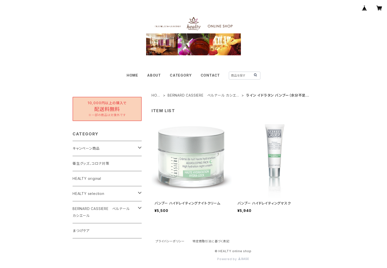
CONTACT (210, 75)
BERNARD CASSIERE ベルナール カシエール (204, 95)
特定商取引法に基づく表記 (211, 241)
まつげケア (81, 230)
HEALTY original (87, 178)
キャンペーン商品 (86, 148)
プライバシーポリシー (170, 241)
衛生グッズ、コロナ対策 (91, 163)
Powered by (233, 259)
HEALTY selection (88, 193)
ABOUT (154, 75)
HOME (132, 75)
